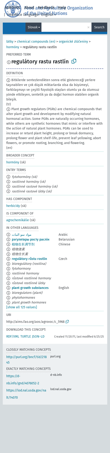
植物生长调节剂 (23, 244)
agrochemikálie (17, 220)
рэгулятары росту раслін (30, 239)
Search (99, 27)
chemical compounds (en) (36, 42)
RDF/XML (12, 336)
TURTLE (25, 336)
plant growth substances (30, 288)
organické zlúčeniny (73, 42)
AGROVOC (13, 7)
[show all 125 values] (21, 307)
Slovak (33, 27)
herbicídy (13, 206)
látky (9, 42)
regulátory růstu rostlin (29, 259)
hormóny (12, 47)
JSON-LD (38, 336)
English (47, 14)
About (29, 7)
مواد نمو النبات (21, 235)
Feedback (46, 7)
